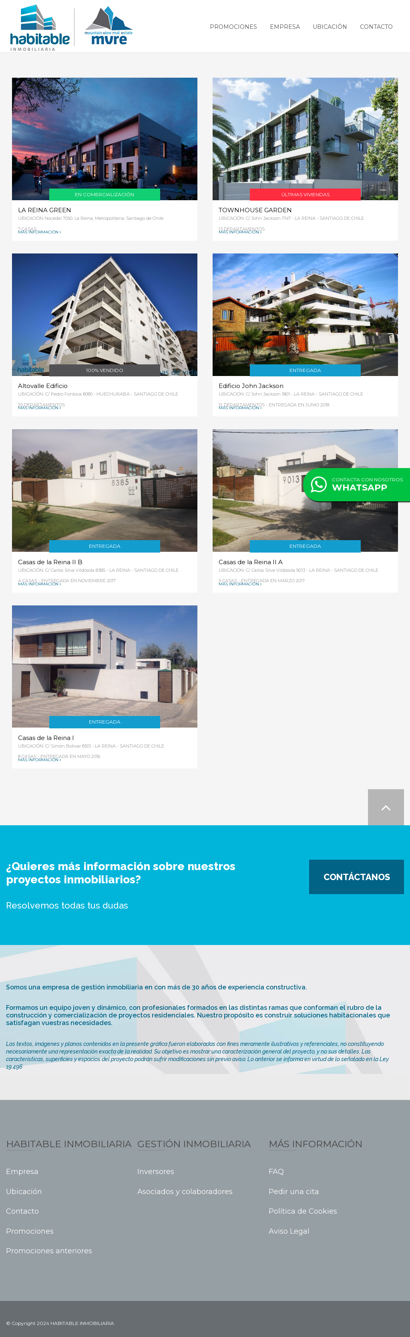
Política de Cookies (303, 1211)
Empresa (285, 27)
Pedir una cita (294, 1192)
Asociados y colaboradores (185, 1192)
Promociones (233, 27)
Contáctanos (357, 877)
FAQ (276, 1172)
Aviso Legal (289, 1231)
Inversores (155, 1172)
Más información (38, 232)
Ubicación (330, 27)
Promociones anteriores (49, 1251)
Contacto (376, 27)
